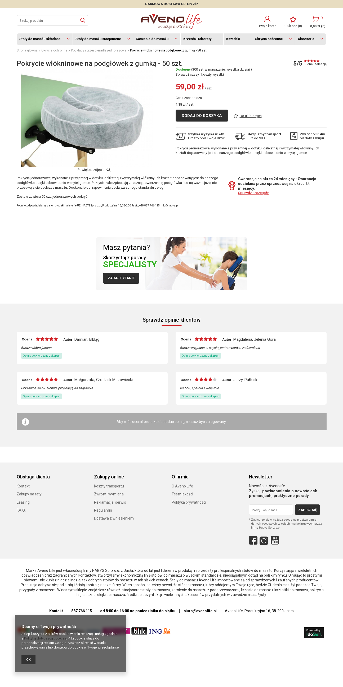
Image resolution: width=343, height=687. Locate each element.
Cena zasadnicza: (189, 127)
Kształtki (233, 39)
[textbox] (52, 20)
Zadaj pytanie (121, 279)
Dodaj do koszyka (202, 145)
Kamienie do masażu (152, 39)
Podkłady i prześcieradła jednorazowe (98, 50)
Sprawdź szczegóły (253, 194)
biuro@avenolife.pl (200, 612)
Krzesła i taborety (197, 39)
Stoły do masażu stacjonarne (98, 39)
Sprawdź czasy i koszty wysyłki (200, 104)
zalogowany (216, 422)
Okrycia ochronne (269, 39)
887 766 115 (81, 612)
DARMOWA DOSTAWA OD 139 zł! (171, 4)
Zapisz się (307, 511)
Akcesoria (306, 39)
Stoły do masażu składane (40, 39)
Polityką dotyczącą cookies (45, 638)
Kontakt (56, 612)
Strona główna (27, 50)
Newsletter (261, 477)
